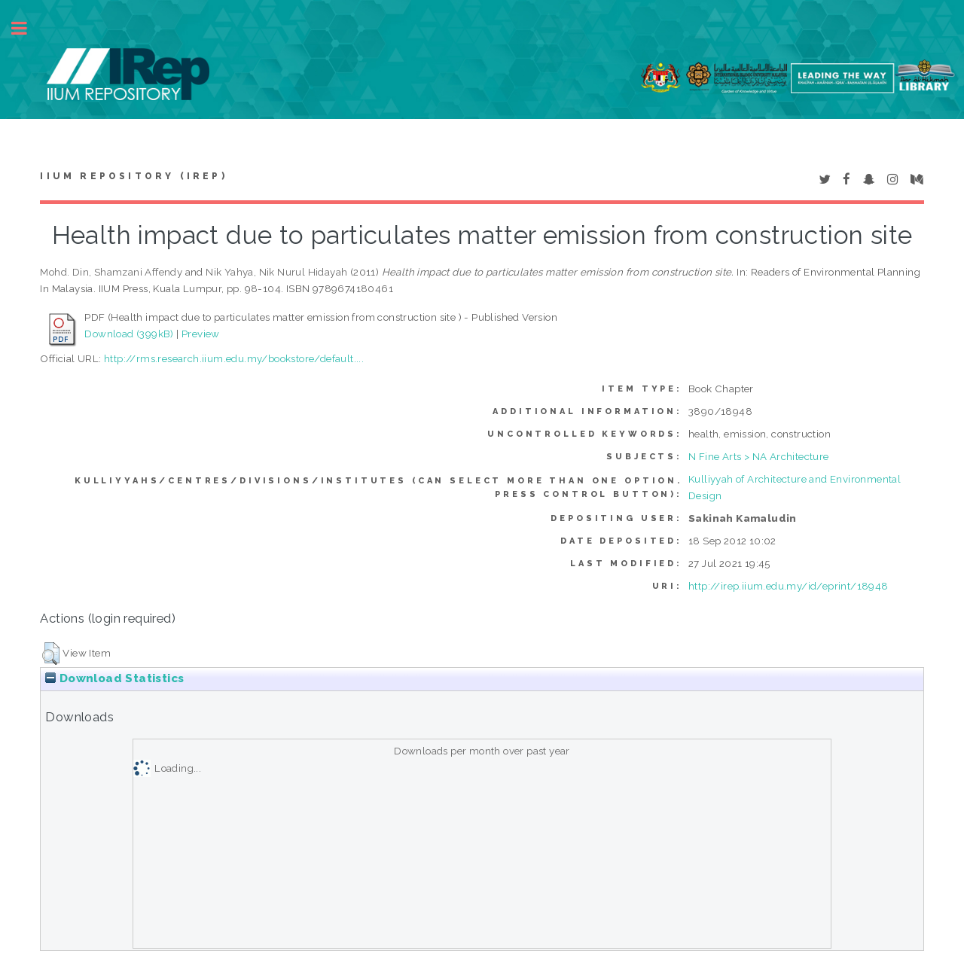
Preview (201, 334)
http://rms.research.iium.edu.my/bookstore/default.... (234, 358)
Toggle (27, 28)
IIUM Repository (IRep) (133, 176)
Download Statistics (114, 678)
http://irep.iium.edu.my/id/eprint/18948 (788, 586)
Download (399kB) (128, 334)
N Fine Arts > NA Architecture (758, 456)
